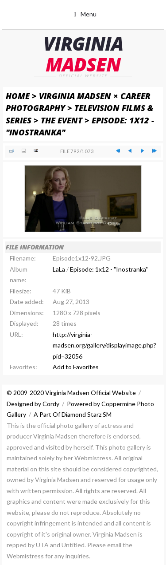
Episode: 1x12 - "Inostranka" (109, 269)
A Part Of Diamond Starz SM (73, 414)
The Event (61, 120)
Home (18, 95)
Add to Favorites (76, 367)
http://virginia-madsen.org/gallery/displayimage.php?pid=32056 (104, 345)
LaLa (59, 269)
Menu (89, 14)
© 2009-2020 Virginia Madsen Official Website (71, 392)
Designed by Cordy (33, 403)
